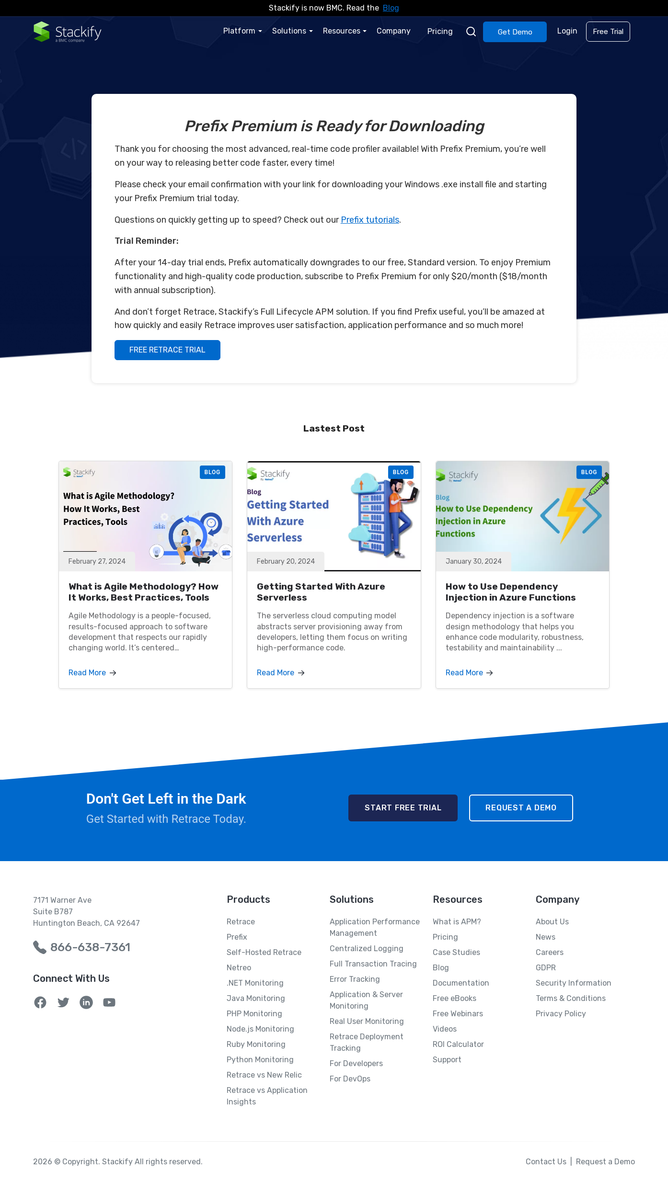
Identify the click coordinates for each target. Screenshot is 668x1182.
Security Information (573, 983)
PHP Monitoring (254, 1013)
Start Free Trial (403, 807)
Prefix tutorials (370, 220)
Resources (343, 30)
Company (395, 30)
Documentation (461, 983)
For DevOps (350, 1078)
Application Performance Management (375, 927)
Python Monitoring (260, 1059)
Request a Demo (521, 807)
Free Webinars (458, 1013)
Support (447, 1059)
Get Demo (515, 31)
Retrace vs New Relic (264, 1075)
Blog (391, 7)
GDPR (546, 967)
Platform (242, 30)
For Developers (356, 1063)
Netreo (239, 967)
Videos (445, 1029)
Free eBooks (454, 998)
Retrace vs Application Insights (267, 1096)
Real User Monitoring (367, 1021)
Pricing (441, 30)
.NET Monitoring (255, 983)
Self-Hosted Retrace (264, 952)
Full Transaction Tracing (373, 963)
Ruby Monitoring (256, 1044)
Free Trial (608, 31)
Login (568, 30)
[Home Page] (67, 31)
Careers (550, 952)
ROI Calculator (458, 1044)
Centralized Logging (366, 948)
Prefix (237, 937)
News (545, 937)
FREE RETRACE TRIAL (167, 349)
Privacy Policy (561, 1013)
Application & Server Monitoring (366, 1000)
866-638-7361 (90, 947)
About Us (552, 921)
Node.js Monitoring (260, 1029)
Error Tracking (355, 979)
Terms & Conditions (571, 998)
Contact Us (546, 1161)
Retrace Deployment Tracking (366, 1042)
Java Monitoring (256, 998)
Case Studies (456, 952)
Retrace (241, 921)
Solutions (291, 30)
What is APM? (457, 921)
